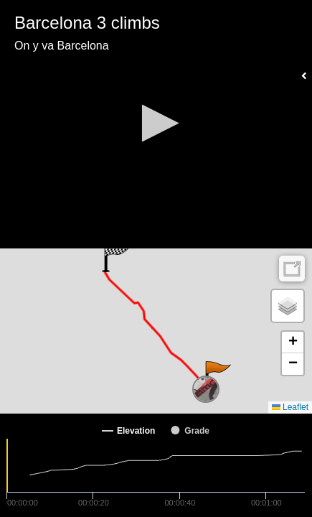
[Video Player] (156, 124)
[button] (156, 123)
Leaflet (290, 407)
